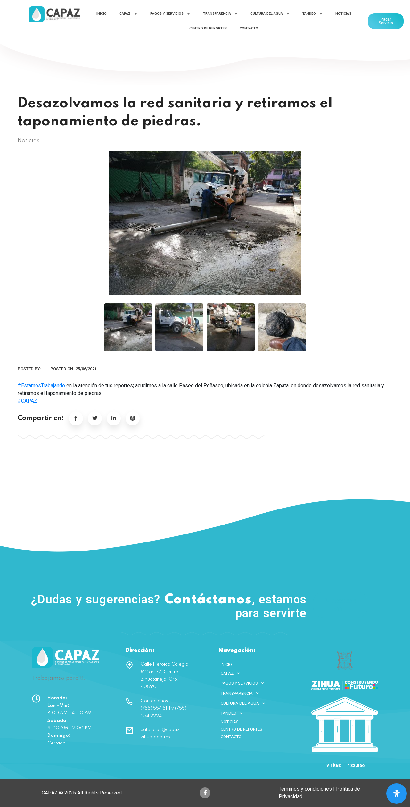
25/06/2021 (86, 368)
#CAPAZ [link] (27, 401)
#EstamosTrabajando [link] (41, 385)
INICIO (101, 14)
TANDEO (312, 14)
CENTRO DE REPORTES (208, 28)
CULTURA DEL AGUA (270, 14)
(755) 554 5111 (340, 604)
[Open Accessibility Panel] (396, 793)
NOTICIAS (343, 14)
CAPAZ (128, 14)
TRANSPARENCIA (220, 14)
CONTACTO (249, 28)
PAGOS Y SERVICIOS (170, 14)
